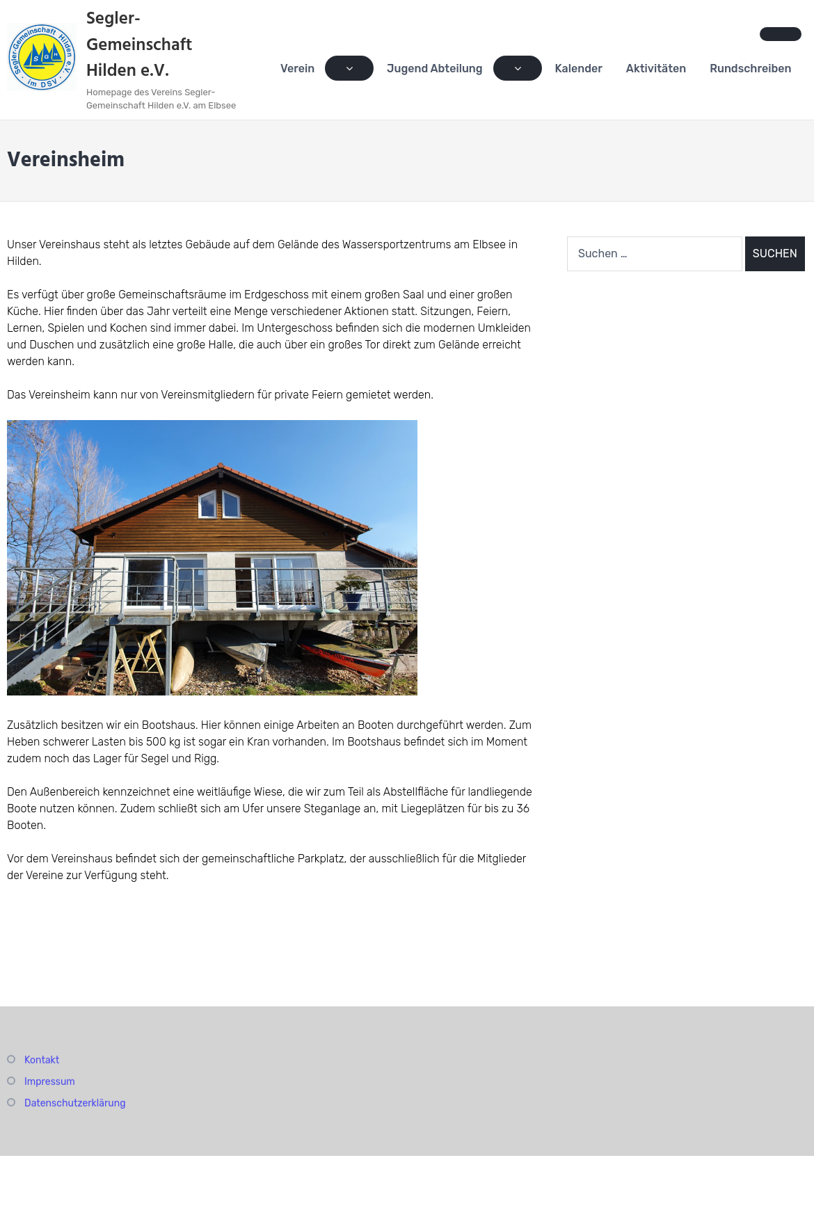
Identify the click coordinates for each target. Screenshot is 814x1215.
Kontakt (41, 1062)
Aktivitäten (656, 68)
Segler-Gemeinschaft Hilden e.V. (139, 46)
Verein (298, 68)
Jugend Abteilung (435, 68)
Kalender (578, 68)
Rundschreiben (750, 68)
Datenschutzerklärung (75, 1105)
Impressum (49, 1083)
